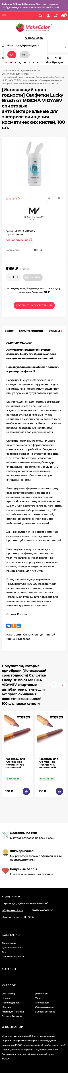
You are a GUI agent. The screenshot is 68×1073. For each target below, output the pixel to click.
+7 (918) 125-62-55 (11, 896)
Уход (38, 998)
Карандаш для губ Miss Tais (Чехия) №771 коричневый (48, 763)
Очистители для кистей (15, 73)
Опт (4, 952)
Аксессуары (42, 1002)
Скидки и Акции (44, 1007)
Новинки (7, 998)
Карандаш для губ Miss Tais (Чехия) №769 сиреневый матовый (15, 764)
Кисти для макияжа (26, 70)
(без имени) (8, 993)
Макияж (6, 1007)
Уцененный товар (18, 639)
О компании (9, 943)
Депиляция (41, 993)
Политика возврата (13, 956)
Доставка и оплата (12, 947)
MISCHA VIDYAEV (25, 231)
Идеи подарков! (11, 1002)
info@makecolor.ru (12, 910)
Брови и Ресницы (12, 1016)
